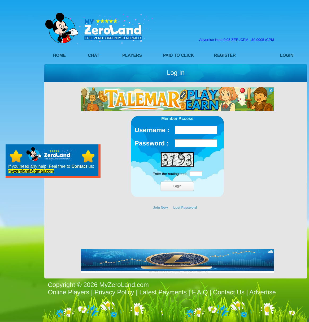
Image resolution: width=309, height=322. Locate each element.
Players (132, 55)
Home (59, 55)
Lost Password (185, 207)
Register (225, 55)
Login (287, 55)
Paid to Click (178, 55)
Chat (93, 55)
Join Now (160, 207)
